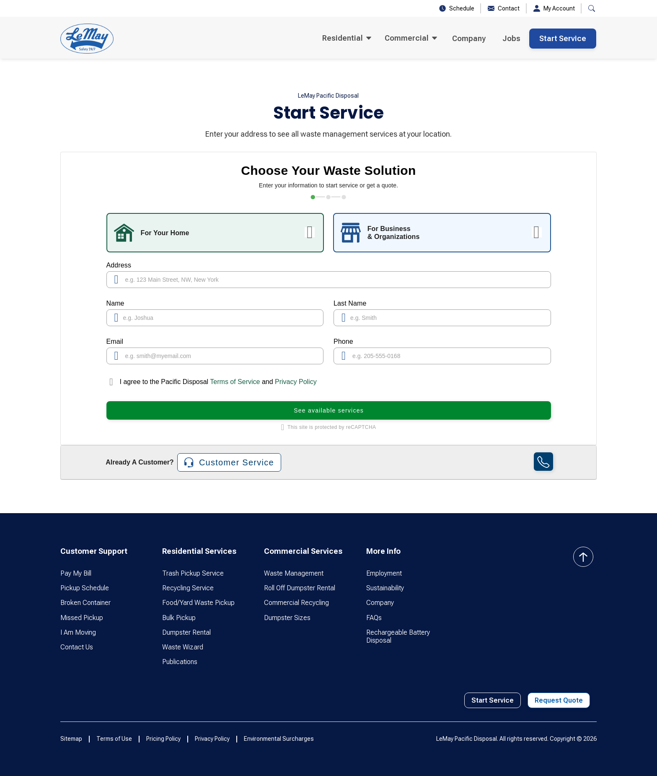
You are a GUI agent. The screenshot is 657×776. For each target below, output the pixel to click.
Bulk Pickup (179, 618)
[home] (87, 38)
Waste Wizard (182, 647)
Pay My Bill (75, 573)
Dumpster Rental (186, 632)
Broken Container (85, 603)
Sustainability (385, 588)
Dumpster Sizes (287, 618)
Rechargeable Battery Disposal (398, 636)
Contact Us (76, 647)
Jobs (511, 38)
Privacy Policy (296, 381)
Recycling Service (188, 588)
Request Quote (559, 700)
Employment (384, 573)
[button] (592, 8)
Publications (179, 662)
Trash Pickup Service (193, 573)
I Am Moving (78, 632)
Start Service (562, 38)
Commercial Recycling (296, 603)
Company (469, 38)
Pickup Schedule (84, 588)
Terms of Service (235, 381)
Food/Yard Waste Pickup (198, 603)
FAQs (374, 618)
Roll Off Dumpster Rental (299, 588)
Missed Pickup (81, 618)
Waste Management (293, 573)
